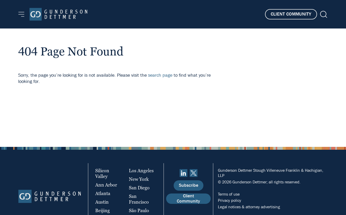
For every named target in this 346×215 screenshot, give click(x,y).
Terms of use (229, 194)
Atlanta (102, 193)
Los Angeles (141, 170)
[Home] (58, 14)
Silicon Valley (102, 173)
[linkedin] (183, 173)
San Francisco (139, 199)
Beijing (102, 210)
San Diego (139, 187)
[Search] (323, 14)
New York (139, 179)
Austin (102, 202)
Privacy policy (229, 200)
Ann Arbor (106, 185)
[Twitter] (193, 173)
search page (160, 75)
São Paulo (139, 210)
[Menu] (21, 14)
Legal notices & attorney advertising (249, 207)
